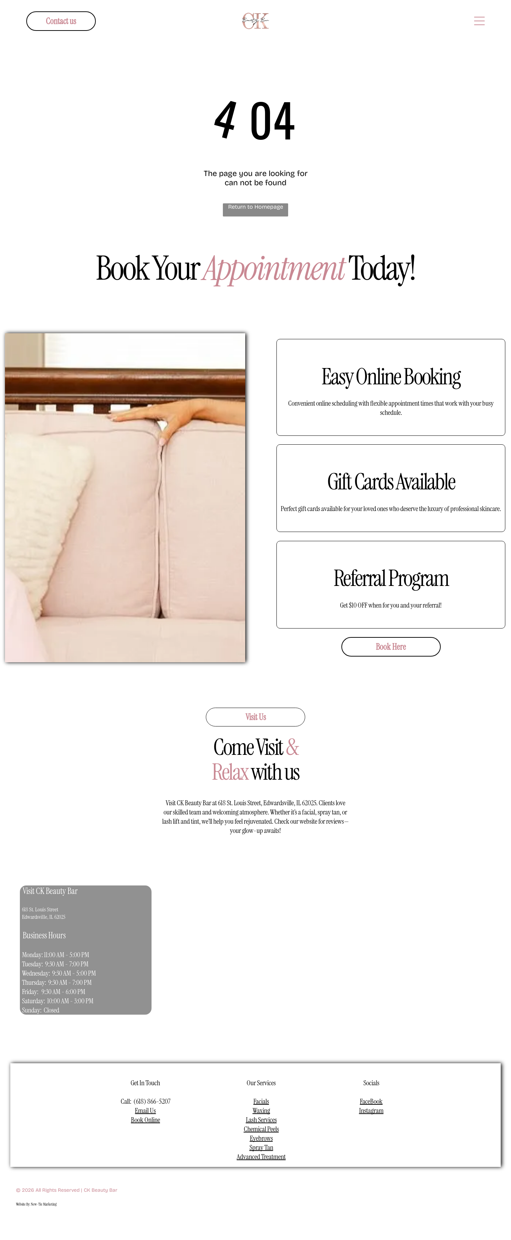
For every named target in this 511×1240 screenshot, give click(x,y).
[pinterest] (289, 1222)
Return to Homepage (255, 206)
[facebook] (222, 1222)
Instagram (371, 1110)
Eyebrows (261, 1138)
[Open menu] (479, 21)
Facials (261, 1101)
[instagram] (239, 1222)
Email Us (145, 1110)
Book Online (145, 1119)
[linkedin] (272, 1222)
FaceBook (371, 1101)
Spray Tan (261, 1147)
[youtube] (255, 1222)
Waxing (261, 1110)
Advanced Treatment (261, 1156)
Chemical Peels (261, 1129)
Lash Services (261, 1119)
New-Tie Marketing (43, 1204)
